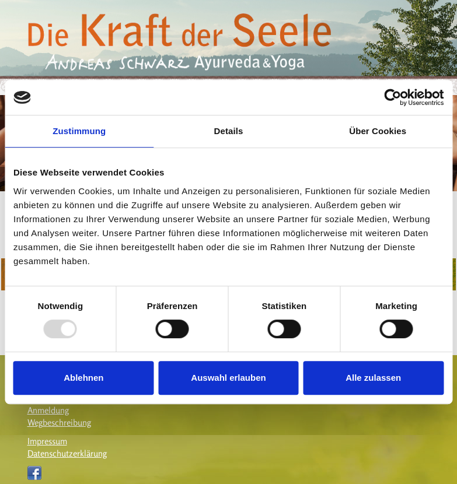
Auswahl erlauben (228, 378)
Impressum (47, 441)
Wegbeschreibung (59, 422)
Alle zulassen (373, 378)
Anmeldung (48, 410)
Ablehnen (83, 378)
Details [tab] (228, 131)
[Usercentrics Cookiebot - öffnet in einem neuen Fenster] (392, 97)
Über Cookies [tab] (377, 131)
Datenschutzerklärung (67, 453)
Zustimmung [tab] (79, 131)
